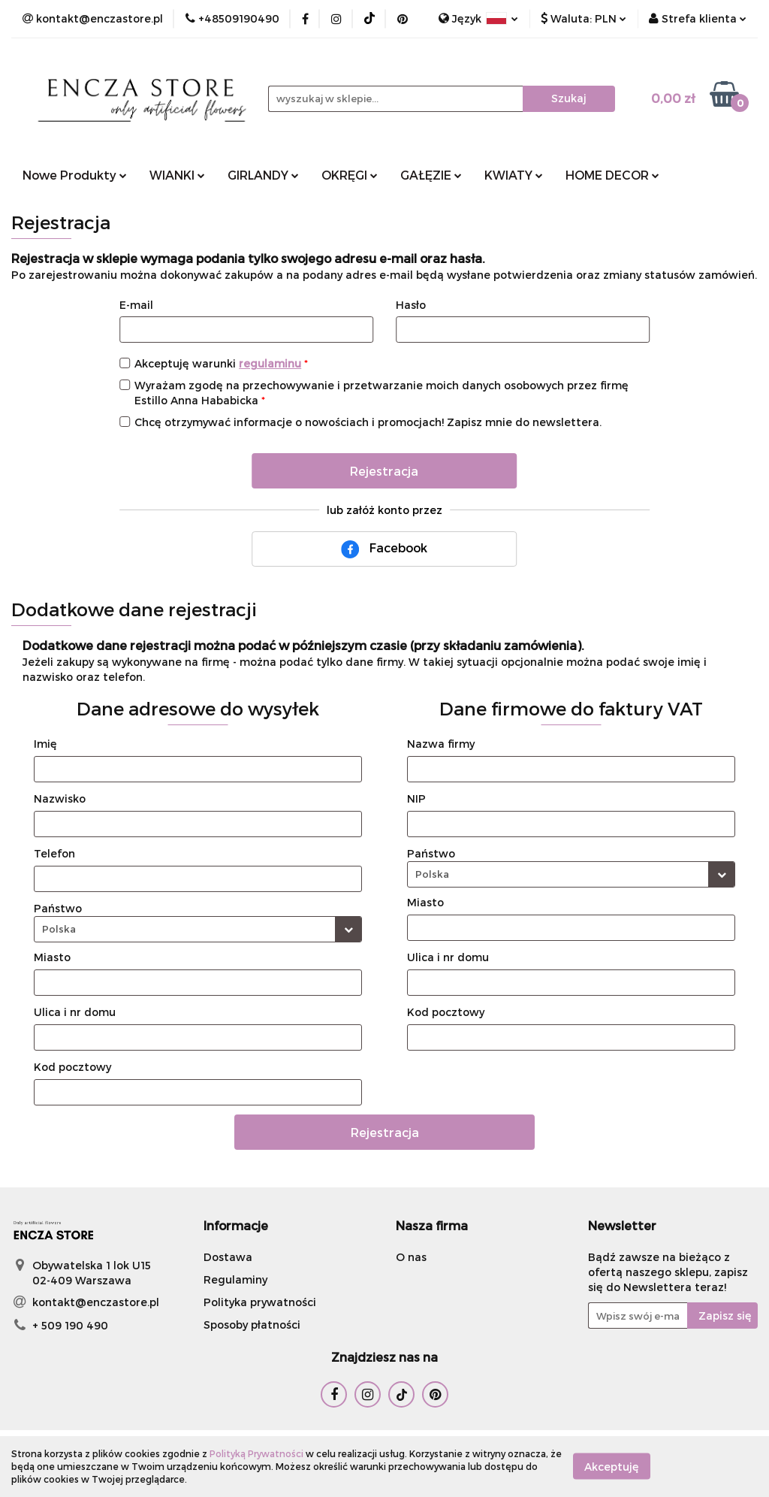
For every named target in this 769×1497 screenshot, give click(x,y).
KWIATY (513, 175)
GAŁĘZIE (431, 175)
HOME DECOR (612, 175)
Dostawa (228, 1257)
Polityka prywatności (260, 1302)
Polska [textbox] (59, 929)
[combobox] (198, 929)
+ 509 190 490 (70, 1325)
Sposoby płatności (252, 1324)
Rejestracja (384, 471)
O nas (411, 1257)
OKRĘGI (349, 175)
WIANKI (177, 175)
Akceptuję (611, 1466)
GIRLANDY (263, 175)
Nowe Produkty (75, 175)
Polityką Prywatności (256, 1453)
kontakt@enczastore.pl (95, 1302)
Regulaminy (235, 1279)
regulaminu (270, 363)
